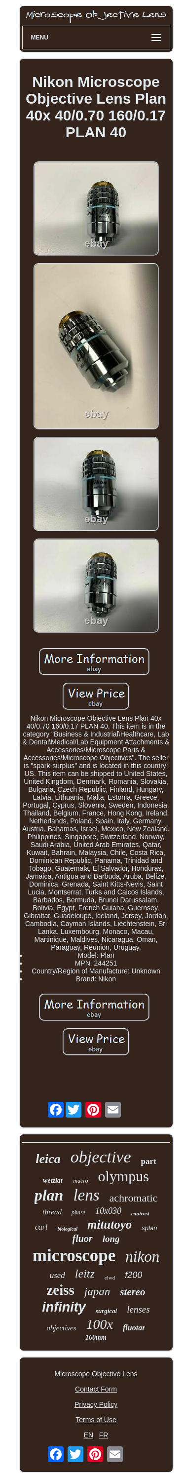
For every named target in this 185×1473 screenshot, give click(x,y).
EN (88, 1435)
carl (41, 1227)
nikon (142, 1256)
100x (99, 1324)
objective (101, 1157)
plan (49, 1195)
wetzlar (53, 1180)
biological (67, 1229)
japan (97, 1291)
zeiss (60, 1290)
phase (78, 1212)
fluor (83, 1238)
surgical (106, 1311)
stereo (132, 1292)
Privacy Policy (95, 1404)
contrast (140, 1213)
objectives (61, 1328)
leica (48, 1159)
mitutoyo (109, 1224)
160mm (96, 1337)
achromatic (134, 1198)
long (111, 1239)
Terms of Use (95, 1420)
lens (86, 1195)
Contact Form (96, 1389)
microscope (74, 1255)
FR (104, 1435)
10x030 (108, 1211)
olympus (123, 1176)
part (148, 1161)
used (57, 1275)
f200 (133, 1275)
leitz (85, 1273)
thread (52, 1212)
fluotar (134, 1327)
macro (80, 1180)
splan (149, 1228)
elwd (110, 1277)
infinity (64, 1307)
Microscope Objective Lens (95, 1374)
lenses (138, 1309)
